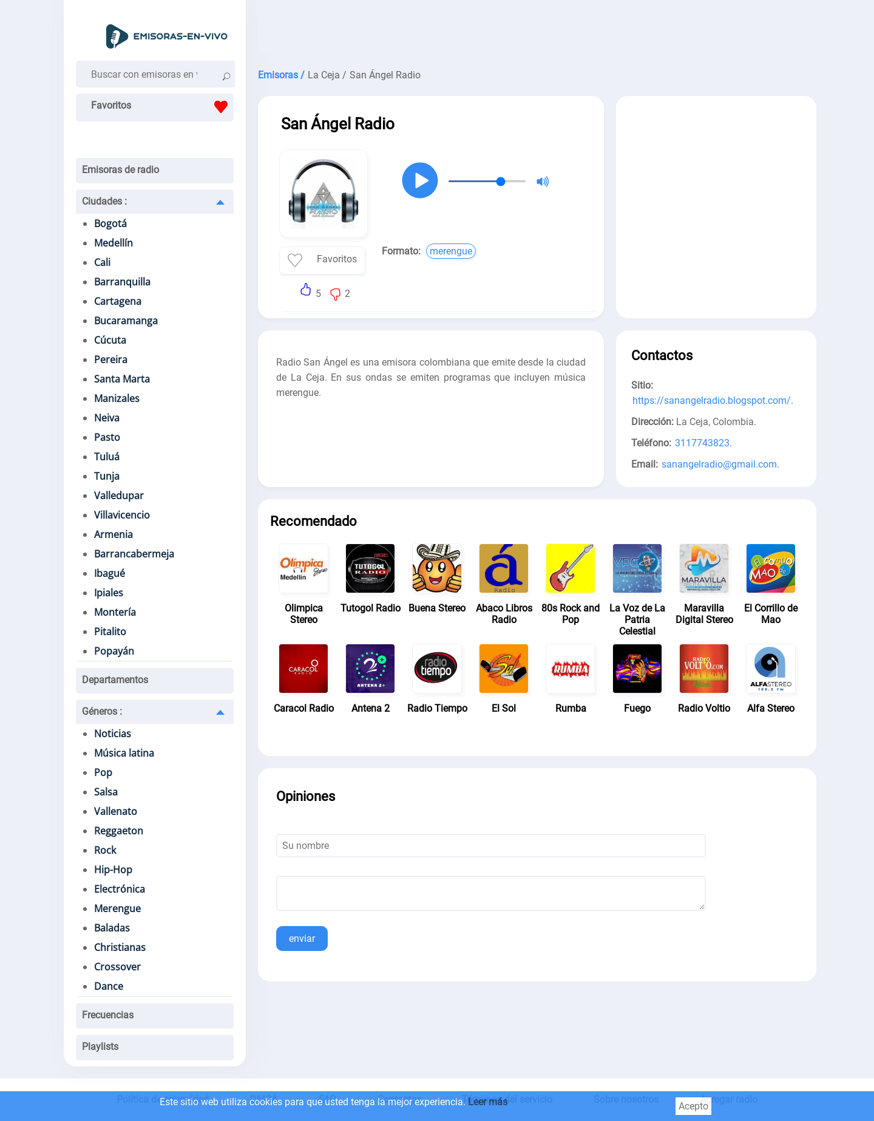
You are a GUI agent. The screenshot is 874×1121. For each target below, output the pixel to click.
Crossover (117, 966)
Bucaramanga (126, 320)
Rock (105, 850)
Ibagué (109, 573)
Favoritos (162, 107)
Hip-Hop (113, 869)
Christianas (120, 947)
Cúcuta (110, 340)
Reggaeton (118, 830)
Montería (115, 612)
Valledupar (119, 495)
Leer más (487, 1102)
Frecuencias (108, 1015)
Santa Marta (122, 379)
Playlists (100, 1046)
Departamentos (115, 680)
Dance (108, 986)
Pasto (107, 437)
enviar (302, 938)
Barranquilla (122, 281)
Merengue (117, 908)
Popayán (114, 651)
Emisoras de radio (120, 169)
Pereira (110, 359)
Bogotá (110, 223)
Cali (102, 262)
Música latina (124, 753)
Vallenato (115, 811)
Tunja (107, 476)
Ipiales (108, 592)
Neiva (107, 417)
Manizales (117, 398)
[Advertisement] (537, 30)
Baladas (112, 928)
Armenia (113, 534)
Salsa (106, 792)
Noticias (112, 733)
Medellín (113, 243)
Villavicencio (122, 515)
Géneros (102, 711)
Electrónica (119, 889)
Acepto (693, 1106)
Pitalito (110, 631)
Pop (103, 772)
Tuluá (107, 456)
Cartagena (117, 301)
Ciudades (104, 201)
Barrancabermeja (134, 553)
